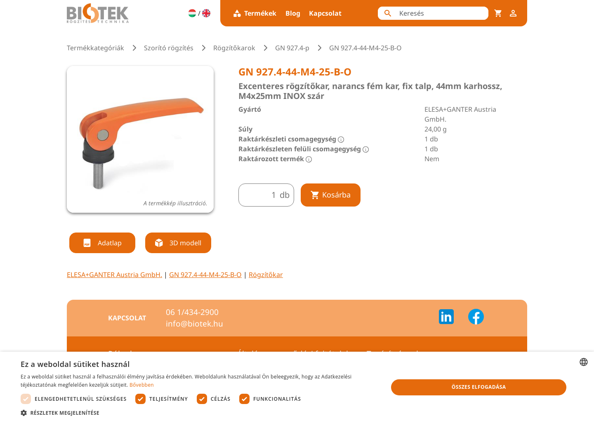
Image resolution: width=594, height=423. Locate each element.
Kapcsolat (325, 13)
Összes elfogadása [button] (479, 386)
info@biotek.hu (194, 323)
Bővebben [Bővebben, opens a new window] (142, 384)
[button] (199, 413)
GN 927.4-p (292, 47)
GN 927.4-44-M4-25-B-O (205, 274)
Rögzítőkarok (234, 47)
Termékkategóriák (95, 47)
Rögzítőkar (266, 274)
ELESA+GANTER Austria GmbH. (114, 274)
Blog (292, 13)
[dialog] (297, 387)
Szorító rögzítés (168, 47)
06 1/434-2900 (192, 312)
